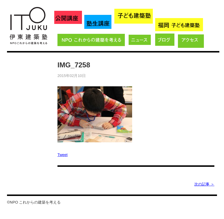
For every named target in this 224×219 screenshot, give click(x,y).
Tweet (62, 155)
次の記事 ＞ (204, 184)
